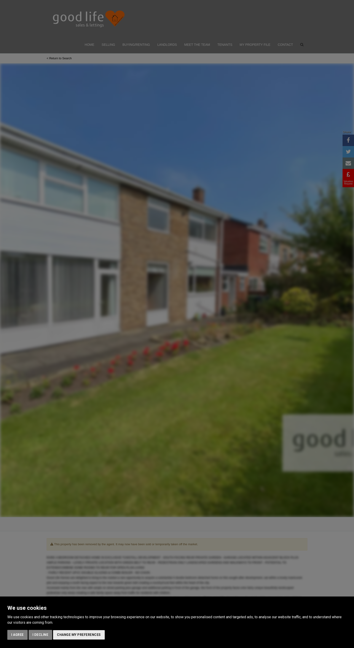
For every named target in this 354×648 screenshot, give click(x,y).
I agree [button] (17, 635)
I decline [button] (40, 635)
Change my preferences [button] (79, 635)
